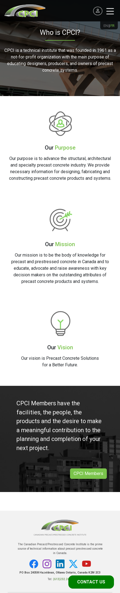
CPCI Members (88, 473)
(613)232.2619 (62, 579)
